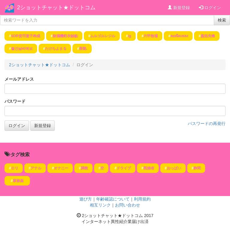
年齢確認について (113, 199)
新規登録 (179, 7)
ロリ (14, 168)
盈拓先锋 (208, 36)
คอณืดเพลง (179, 36)
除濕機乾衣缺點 (65, 36)
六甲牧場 (150, 36)
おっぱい (174, 168)
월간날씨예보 (22, 48)
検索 (222, 20)
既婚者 (148, 168)
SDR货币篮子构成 (25, 36)
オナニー (61, 168)
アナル (36, 168)
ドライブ (123, 168)
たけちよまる (55, 48)
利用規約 (142, 199)
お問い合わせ (127, 205)
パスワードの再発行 (207, 123)
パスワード (14, 101)
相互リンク (100, 205)
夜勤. (83, 48)
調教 (84, 168)
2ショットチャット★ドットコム (56, 7)
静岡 (197, 168)
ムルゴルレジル (102, 36)
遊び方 (85, 199)
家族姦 (20, 181)
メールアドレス (19, 79)
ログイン (210, 7)
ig (129, 36)
